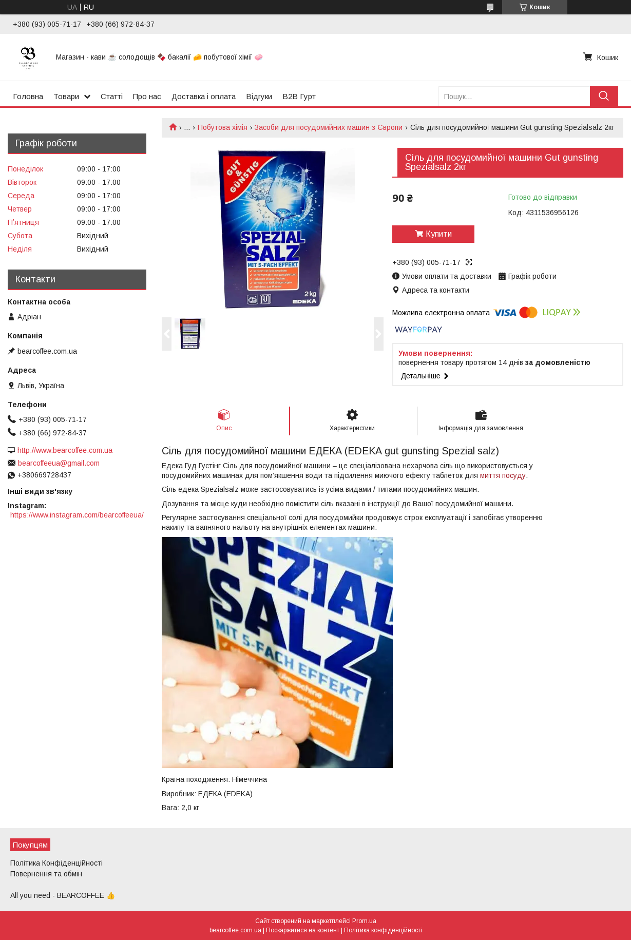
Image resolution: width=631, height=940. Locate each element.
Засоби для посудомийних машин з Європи (329, 127)
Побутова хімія (222, 127)
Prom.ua (364, 921)
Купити (439, 233)
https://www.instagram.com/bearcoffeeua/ (77, 515)
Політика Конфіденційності (56, 863)
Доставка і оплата (203, 96)
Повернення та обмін (46, 874)
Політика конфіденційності (383, 930)
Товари (66, 96)
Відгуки (259, 96)
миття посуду (503, 475)
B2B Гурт (299, 96)
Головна (28, 96)
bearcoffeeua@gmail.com (59, 463)
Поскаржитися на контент (302, 930)
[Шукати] (604, 96)
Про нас (147, 96)
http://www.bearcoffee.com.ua (64, 450)
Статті (112, 96)
